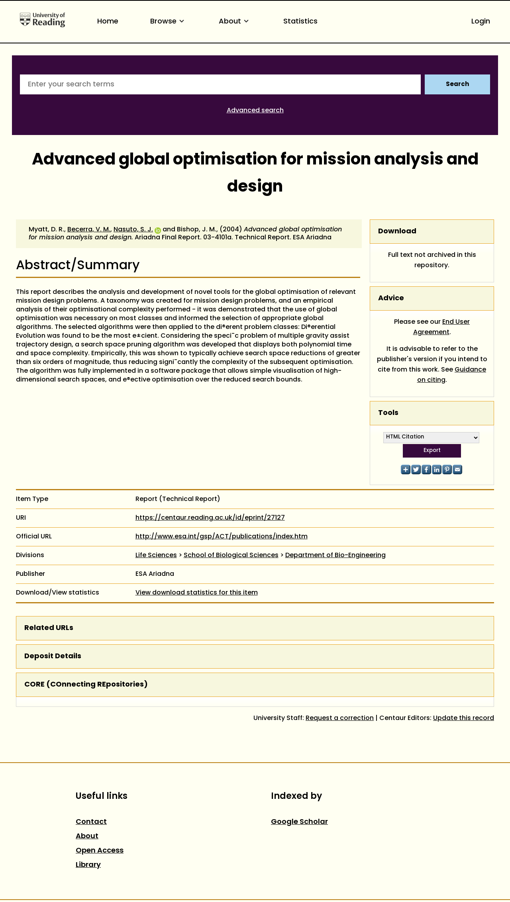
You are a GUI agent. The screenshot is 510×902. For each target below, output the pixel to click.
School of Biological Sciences (231, 555)
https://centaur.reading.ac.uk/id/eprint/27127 (210, 518)
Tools (388, 413)
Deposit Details (52, 656)
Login (480, 21)
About (235, 21)
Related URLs (48, 628)
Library (88, 865)
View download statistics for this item (196, 593)
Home (107, 21)
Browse (168, 21)
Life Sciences (156, 555)
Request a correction (340, 718)
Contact (91, 822)
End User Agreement (441, 327)
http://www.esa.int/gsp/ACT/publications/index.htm (221, 537)
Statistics (300, 21)
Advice (391, 298)
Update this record (463, 718)
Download (397, 231)
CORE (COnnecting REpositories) (86, 685)
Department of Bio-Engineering (335, 555)
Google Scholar (299, 822)
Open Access (100, 851)
